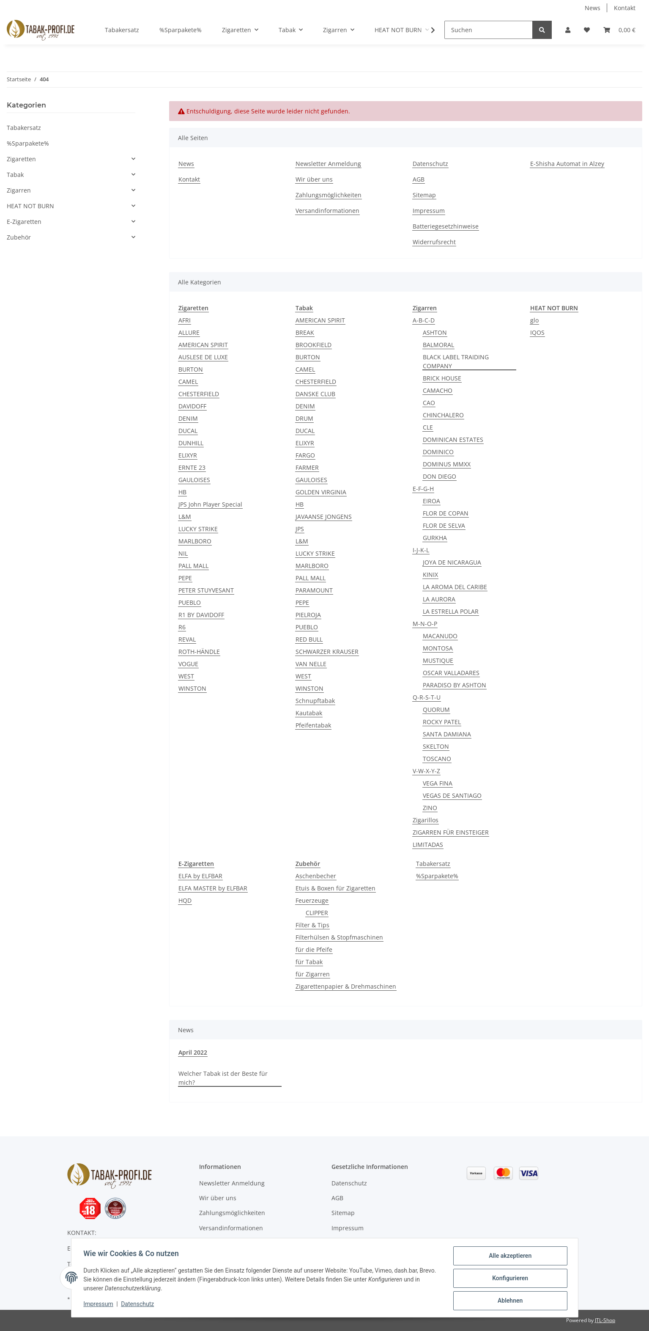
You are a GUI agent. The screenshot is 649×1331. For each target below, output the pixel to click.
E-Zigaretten (24, 222)
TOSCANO (437, 759)
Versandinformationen (327, 211)
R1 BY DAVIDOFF (201, 615)
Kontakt (624, 8)
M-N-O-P (425, 624)
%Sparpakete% (437, 876)
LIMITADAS (428, 844)
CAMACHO (437, 390)
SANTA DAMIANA (447, 734)
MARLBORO (194, 541)
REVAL (187, 639)
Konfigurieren (509, 1279)
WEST (186, 676)
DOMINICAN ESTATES (453, 439)
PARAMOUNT (314, 590)
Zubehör (19, 237)
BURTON (190, 369)
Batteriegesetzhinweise (446, 226)
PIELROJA (308, 615)
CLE (428, 427)
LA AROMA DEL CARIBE (455, 587)
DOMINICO (438, 452)
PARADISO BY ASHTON (454, 685)
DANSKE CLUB (315, 394)
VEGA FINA (437, 783)
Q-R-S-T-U (427, 697)
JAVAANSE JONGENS (324, 517)
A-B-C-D (424, 320)
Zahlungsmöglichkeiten (328, 195)
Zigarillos (425, 820)
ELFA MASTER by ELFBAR (212, 888)
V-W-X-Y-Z (426, 771)
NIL (183, 553)
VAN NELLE (311, 664)
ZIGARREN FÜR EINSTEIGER (451, 832)
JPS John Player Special (210, 504)
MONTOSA (438, 648)
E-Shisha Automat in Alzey (567, 164)
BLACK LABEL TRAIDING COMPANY (456, 361)
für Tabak (309, 962)
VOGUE (188, 664)
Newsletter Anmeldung (328, 164)
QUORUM (436, 709)
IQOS (537, 332)
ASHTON (435, 332)
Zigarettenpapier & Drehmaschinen (346, 986)
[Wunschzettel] (587, 29)
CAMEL (188, 382)
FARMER (307, 467)
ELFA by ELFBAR (200, 876)
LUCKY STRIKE (198, 529)
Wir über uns (314, 179)
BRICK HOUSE (442, 378)
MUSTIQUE (438, 660)
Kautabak (309, 713)
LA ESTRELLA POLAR (451, 611)
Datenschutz (430, 164)
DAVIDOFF (192, 406)
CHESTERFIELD (198, 394)
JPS (300, 529)
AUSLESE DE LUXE (203, 357)
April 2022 (192, 1052)
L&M (184, 517)
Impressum (429, 211)
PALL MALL (193, 566)
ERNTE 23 (191, 467)
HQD (185, 900)
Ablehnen (508, 1301)
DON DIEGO (439, 476)
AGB (418, 179)
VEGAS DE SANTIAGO (452, 795)
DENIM (188, 418)
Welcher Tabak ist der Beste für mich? (223, 1077)
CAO (429, 403)
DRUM (304, 418)
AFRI (184, 320)
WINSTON (192, 688)
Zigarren (19, 190)
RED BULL (309, 639)
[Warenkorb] (619, 29)
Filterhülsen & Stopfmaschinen (339, 937)
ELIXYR (187, 455)
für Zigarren (313, 974)
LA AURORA (439, 599)
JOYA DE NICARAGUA (452, 562)
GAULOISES (194, 480)
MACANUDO (440, 636)
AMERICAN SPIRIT (203, 345)
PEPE (185, 578)
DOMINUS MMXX (447, 464)
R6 (182, 627)
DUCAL (187, 431)
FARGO (305, 455)
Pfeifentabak (313, 725)
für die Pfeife (314, 949)
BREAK (305, 332)
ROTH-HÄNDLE (199, 652)
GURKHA (435, 538)
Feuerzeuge (312, 900)
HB (182, 492)
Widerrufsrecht (434, 242)
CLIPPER (317, 913)
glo (534, 320)
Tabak (15, 175)
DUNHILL (190, 443)
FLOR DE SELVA (444, 525)
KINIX (430, 574)
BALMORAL (438, 345)
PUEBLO (189, 602)
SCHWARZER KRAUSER (327, 652)
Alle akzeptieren (508, 1257)
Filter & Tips (312, 925)
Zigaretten (21, 159)
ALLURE (189, 332)
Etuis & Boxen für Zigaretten (335, 888)
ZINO (430, 808)
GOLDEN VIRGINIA (321, 492)
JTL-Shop (605, 1320)
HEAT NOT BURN (30, 206)
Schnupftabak (315, 701)
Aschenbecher (316, 876)
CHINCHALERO (443, 415)
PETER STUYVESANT (206, 590)
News (592, 8)
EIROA (431, 501)
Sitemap (424, 195)
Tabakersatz (433, 864)
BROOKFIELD (313, 345)
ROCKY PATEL (442, 722)
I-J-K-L (421, 550)
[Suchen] (488, 30)
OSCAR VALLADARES (451, 673)
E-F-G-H (423, 489)
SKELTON (436, 746)
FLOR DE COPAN (445, 513)
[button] (568, 29)
